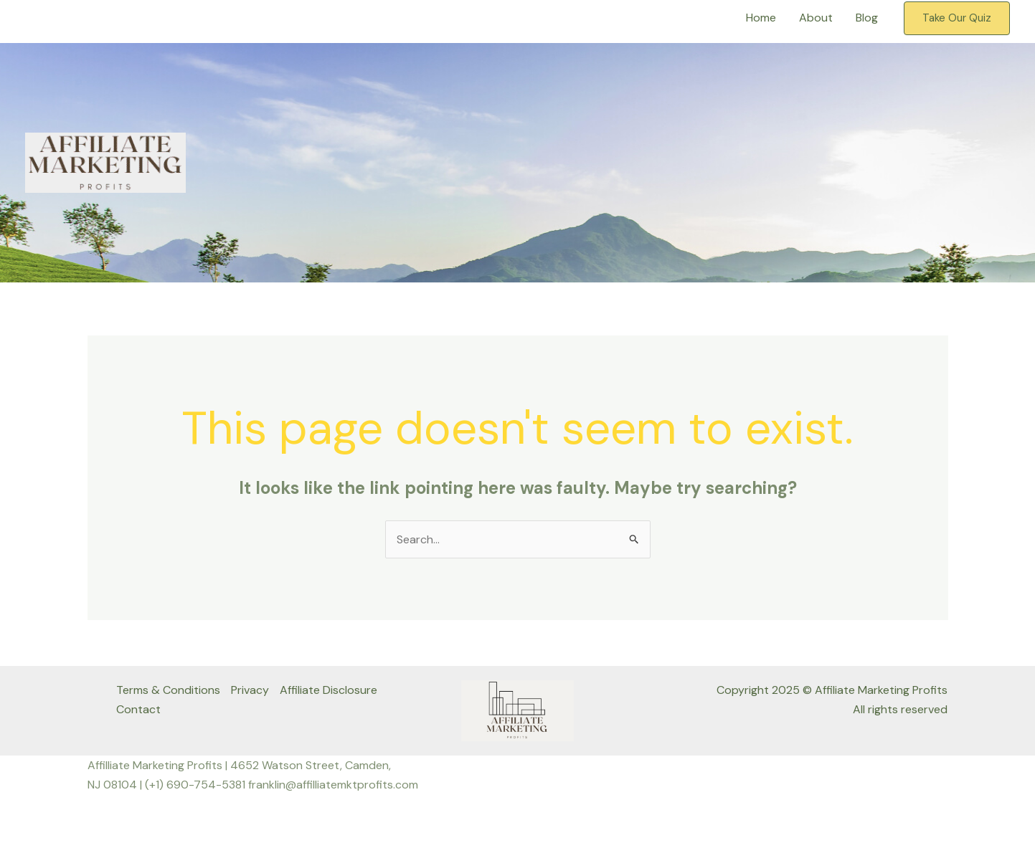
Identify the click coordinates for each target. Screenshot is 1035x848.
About (816, 17)
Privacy (250, 689)
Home (761, 17)
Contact (138, 709)
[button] (957, 18)
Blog (867, 17)
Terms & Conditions (168, 689)
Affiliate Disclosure (328, 689)
